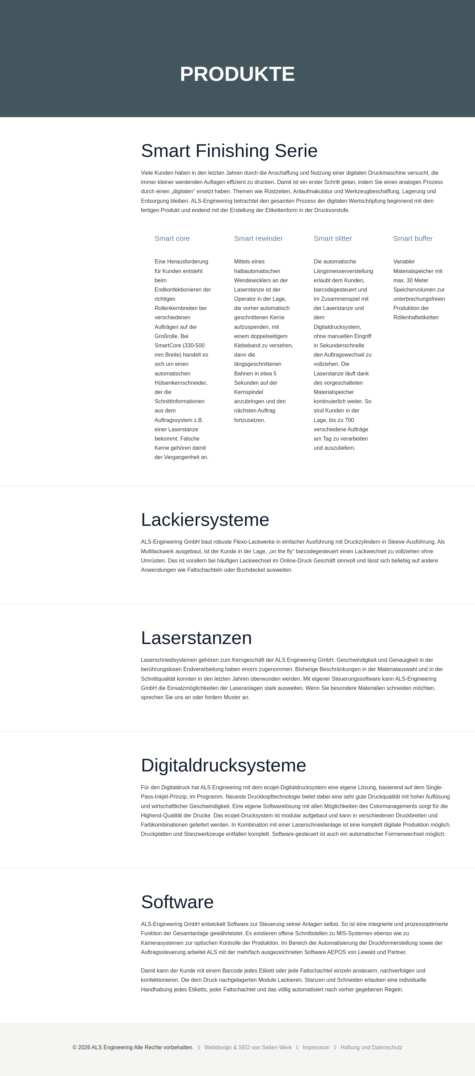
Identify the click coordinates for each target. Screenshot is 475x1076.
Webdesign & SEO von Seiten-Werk (248, 1047)
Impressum (316, 1047)
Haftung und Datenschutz (372, 1047)
